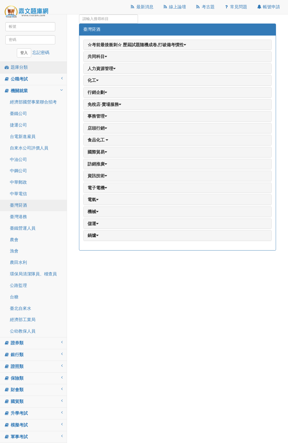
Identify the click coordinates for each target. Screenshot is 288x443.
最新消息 (141, 7)
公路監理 (18, 285)
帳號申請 (268, 7)
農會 (14, 239)
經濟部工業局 (22, 319)
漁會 (14, 251)
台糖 (14, 297)
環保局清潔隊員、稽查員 (33, 274)
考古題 (205, 7)
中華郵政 (18, 182)
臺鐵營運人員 (22, 228)
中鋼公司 (18, 170)
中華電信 (18, 193)
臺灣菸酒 (18, 205)
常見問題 (235, 7)
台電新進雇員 (22, 136)
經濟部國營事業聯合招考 (33, 102)
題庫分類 (16, 67)
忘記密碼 (40, 52)
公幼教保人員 (22, 331)
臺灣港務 (18, 216)
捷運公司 (18, 125)
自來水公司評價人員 (29, 148)
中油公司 (18, 159)
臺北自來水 (20, 308)
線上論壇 (174, 7)
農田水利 (18, 262)
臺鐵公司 (18, 113)
